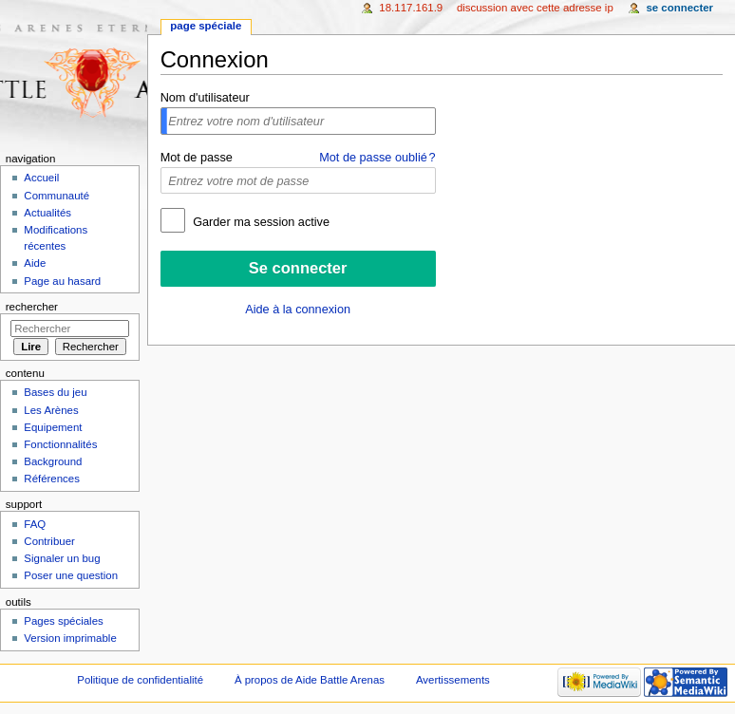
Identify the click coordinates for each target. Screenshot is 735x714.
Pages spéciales (63, 621)
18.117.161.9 (411, 7)
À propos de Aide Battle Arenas (310, 680)
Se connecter (679, 7)
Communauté (56, 195)
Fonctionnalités (60, 444)
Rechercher (32, 306)
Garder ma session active (260, 222)
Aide (35, 263)
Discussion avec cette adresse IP (535, 7)
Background (53, 461)
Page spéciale (205, 25)
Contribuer (49, 541)
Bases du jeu (55, 392)
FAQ (35, 524)
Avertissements (453, 680)
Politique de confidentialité (140, 680)
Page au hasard (62, 281)
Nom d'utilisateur (205, 97)
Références (52, 478)
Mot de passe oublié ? (377, 157)
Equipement (53, 427)
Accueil (41, 177)
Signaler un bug (62, 558)
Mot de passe (196, 157)
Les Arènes (51, 410)
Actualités (47, 212)
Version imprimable (70, 638)
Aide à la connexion (297, 309)
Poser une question (71, 575)
